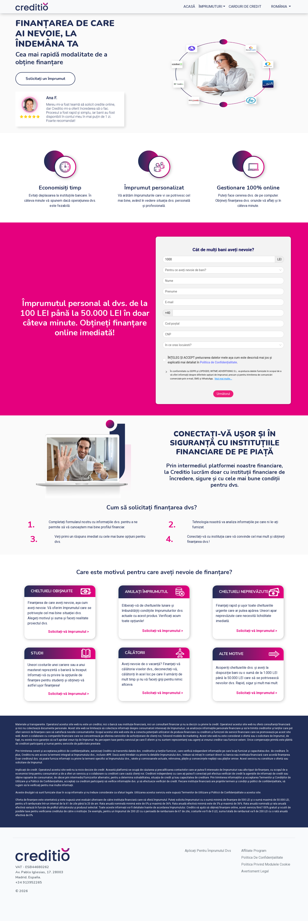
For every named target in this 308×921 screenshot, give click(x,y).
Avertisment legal (255, 871)
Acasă (189, 6)
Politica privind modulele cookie (265, 864)
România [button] (279, 6)
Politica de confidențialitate (262, 857)
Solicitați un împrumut (45, 78)
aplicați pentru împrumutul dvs (208, 851)
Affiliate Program (253, 851)
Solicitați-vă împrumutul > (68, 632)
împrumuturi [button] (210, 6)
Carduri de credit (245, 6)
